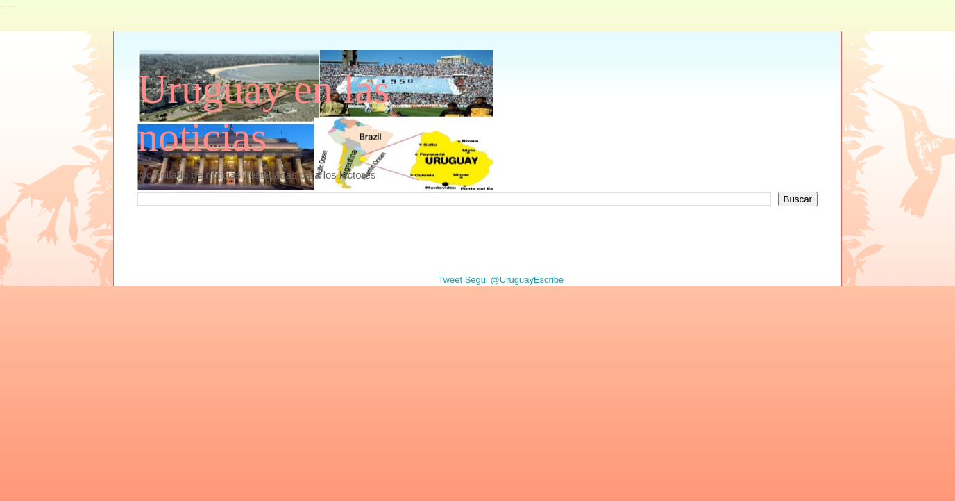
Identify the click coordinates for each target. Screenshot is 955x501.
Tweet (450, 279)
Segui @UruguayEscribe (514, 279)
